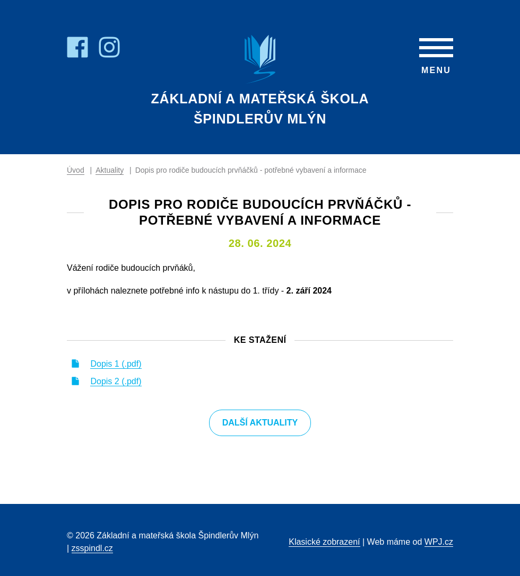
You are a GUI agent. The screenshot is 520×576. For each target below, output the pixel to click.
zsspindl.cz (92, 548)
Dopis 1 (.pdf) (115, 363)
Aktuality (110, 170)
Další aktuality (260, 422)
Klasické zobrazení (324, 541)
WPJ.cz (438, 541)
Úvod (75, 170)
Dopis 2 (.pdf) (115, 381)
